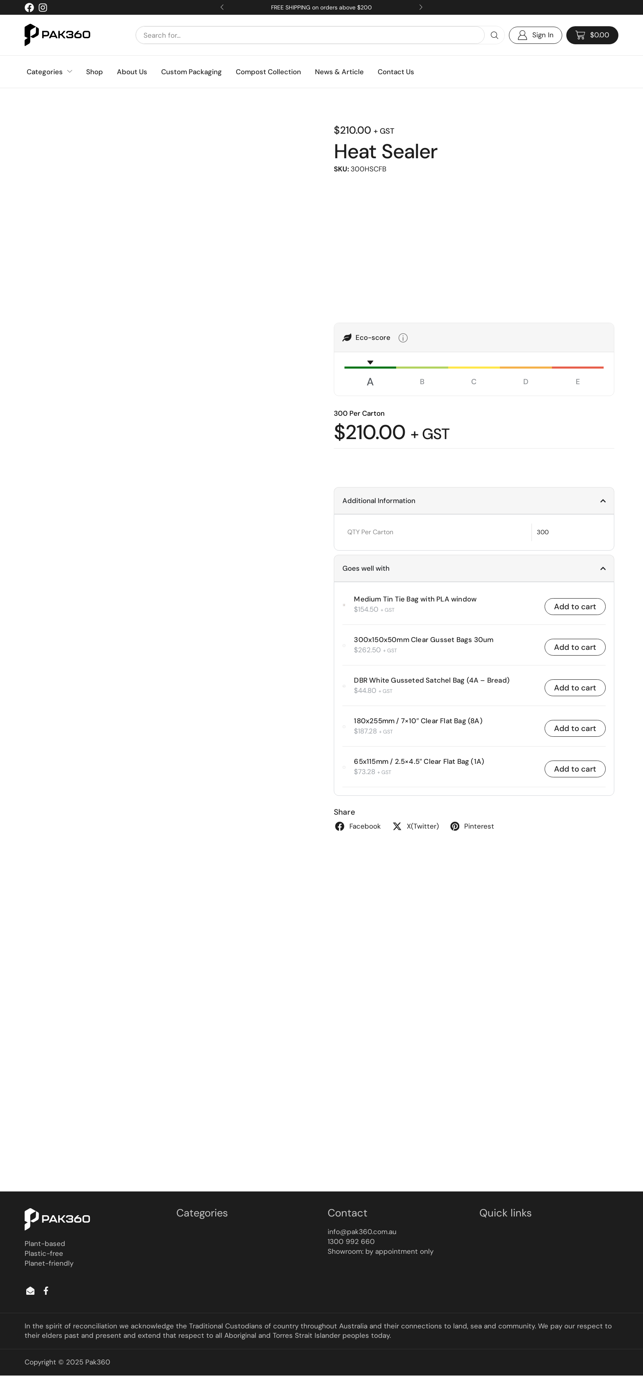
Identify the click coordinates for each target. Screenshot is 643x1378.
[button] (592, 35)
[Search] (494, 35)
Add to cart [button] (575, 607)
